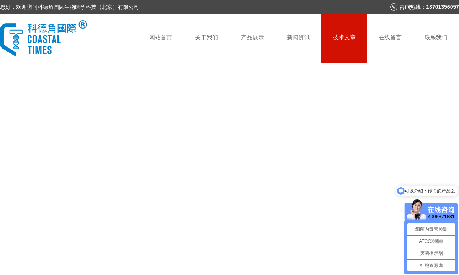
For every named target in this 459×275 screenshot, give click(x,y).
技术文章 (344, 37)
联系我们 (436, 37)
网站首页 (160, 37)
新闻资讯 (298, 37)
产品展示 (252, 37)
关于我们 (206, 37)
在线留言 (390, 37)
